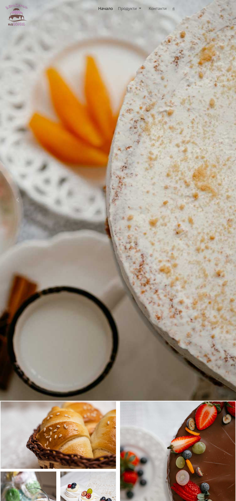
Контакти (158, 8)
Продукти (128, 8)
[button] (17, 200)
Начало (105, 8)
